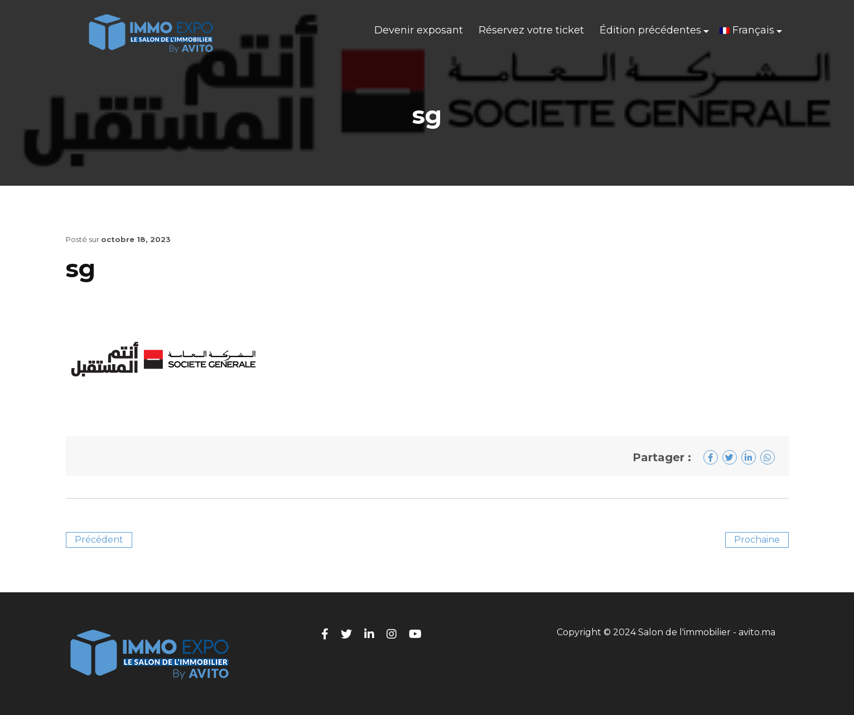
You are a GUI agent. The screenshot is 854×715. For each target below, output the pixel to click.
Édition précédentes (650, 30)
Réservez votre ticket (531, 30)
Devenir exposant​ (418, 30)
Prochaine (757, 539)
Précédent (99, 539)
